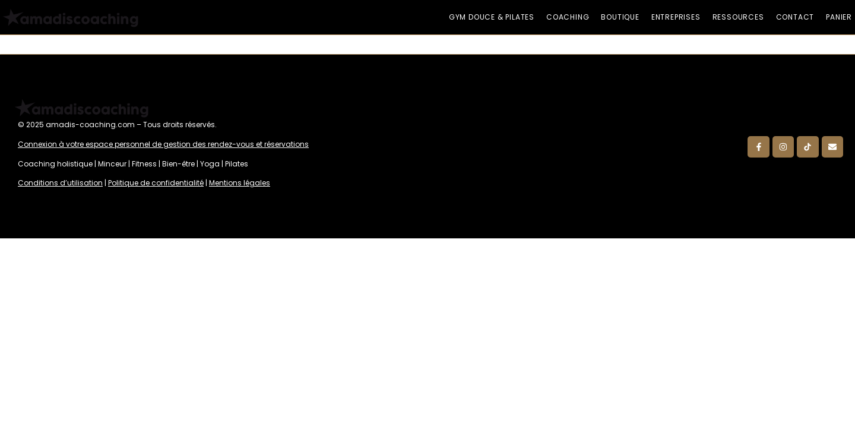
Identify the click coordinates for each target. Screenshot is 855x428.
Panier (839, 17)
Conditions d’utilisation (60, 183)
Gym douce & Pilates (491, 17)
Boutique (620, 17)
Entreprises (676, 17)
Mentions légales (239, 183)
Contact (795, 17)
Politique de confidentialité (156, 183)
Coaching (567, 17)
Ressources (738, 17)
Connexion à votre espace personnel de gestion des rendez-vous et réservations (163, 144)
